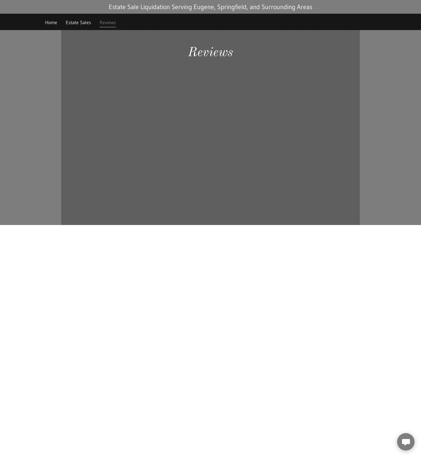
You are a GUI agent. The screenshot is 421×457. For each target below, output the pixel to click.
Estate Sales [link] (78, 23)
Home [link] (51, 23)
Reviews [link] (108, 23)
